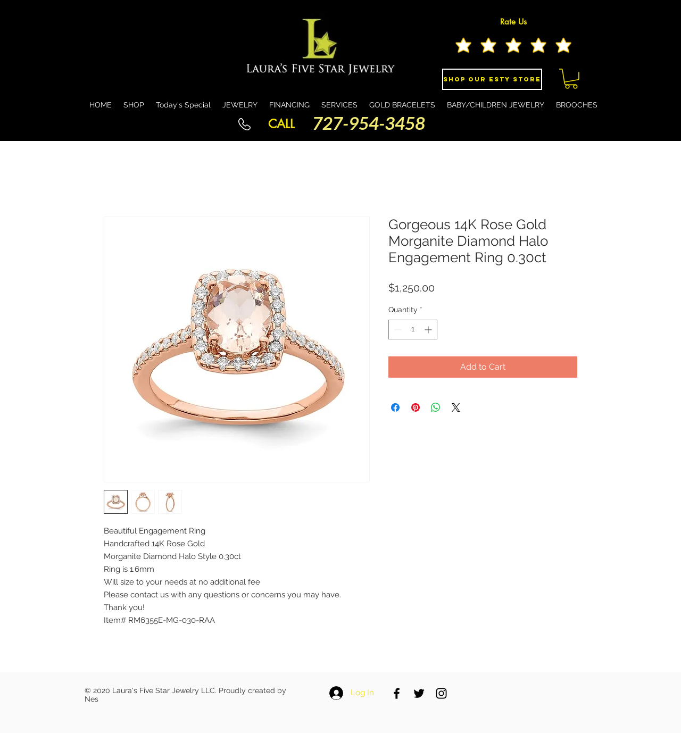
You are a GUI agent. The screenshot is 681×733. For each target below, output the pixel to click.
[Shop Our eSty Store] (492, 79)
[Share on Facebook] (395, 407)
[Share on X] (456, 407)
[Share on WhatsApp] (435, 407)
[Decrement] (396, 329)
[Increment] (429, 329)
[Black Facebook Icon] (396, 693)
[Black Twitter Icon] (419, 693)
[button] (571, 79)
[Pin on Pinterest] (415, 407)
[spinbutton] (412, 329)
